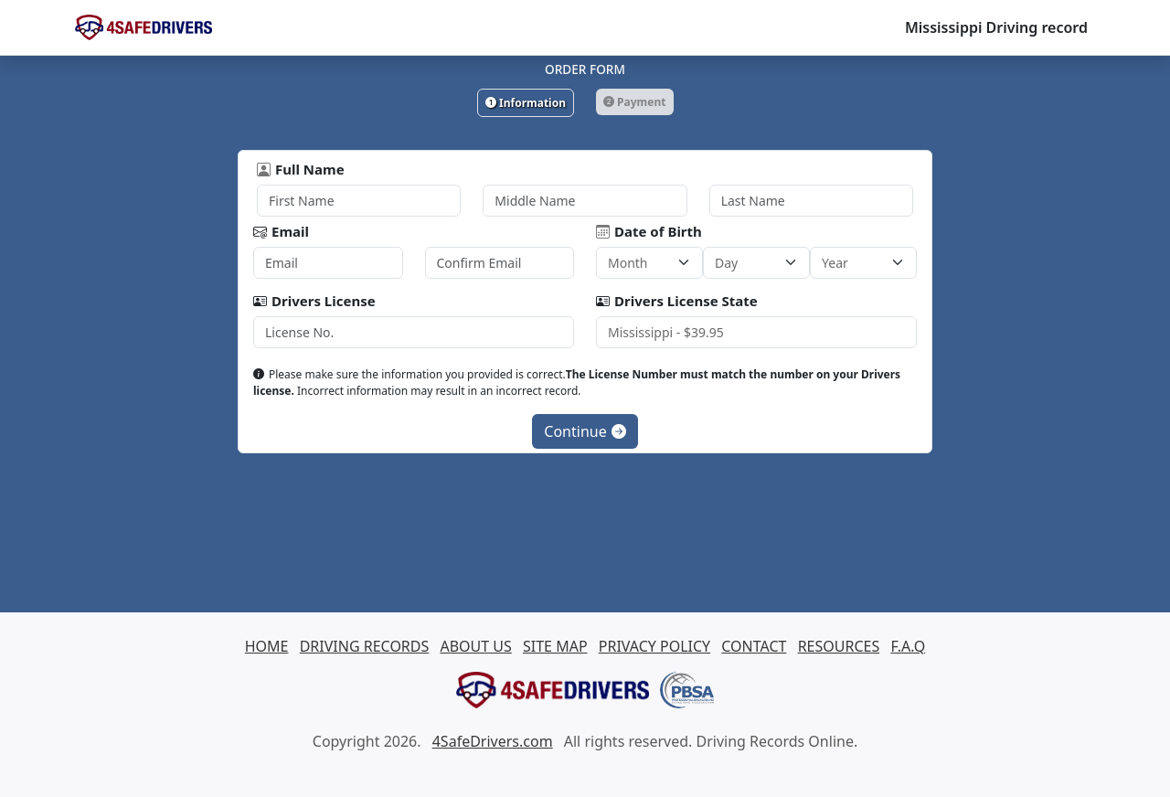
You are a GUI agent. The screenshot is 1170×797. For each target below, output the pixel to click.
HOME (267, 646)
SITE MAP (555, 646)
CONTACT (753, 646)
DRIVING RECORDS (365, 646)
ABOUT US (475, 646)
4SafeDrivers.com (492, 741)
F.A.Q (907, 646)
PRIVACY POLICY (654, 646)
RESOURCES (839, 646)
